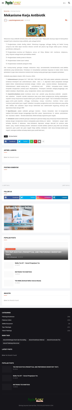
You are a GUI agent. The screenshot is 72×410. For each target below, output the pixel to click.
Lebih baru (6, 185)
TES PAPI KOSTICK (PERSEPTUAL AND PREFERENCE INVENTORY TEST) (35, 367)
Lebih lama (65, 185)
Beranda (6, 11)
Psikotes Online (36, 320)
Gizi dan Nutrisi (15, 11)
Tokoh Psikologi (36, 331)
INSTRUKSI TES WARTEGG (23, 272)
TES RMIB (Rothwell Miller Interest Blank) (28, 281)
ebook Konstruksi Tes (53, 340)
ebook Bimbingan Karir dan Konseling (14, 340)
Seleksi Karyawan (36, 324)
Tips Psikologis (36, 327)
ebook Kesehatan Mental (36, 340)
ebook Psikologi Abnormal (11, 343)
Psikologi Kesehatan (36, 317)
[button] (2, 3)
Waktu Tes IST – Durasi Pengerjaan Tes (27, 263)
